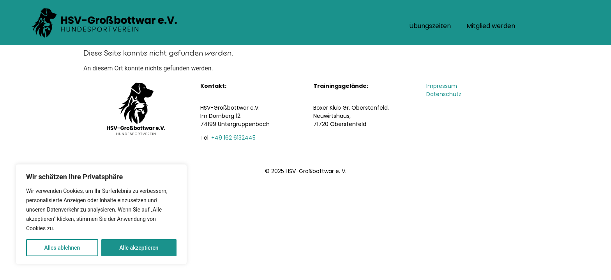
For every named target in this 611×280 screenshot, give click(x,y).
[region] (101, 214)
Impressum (441, 86)
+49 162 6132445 (233, 138)
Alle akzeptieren (138, 248)
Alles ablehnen (62, 248)
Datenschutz (443, 95)
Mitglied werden (490, 26)
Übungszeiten (430, 26)
